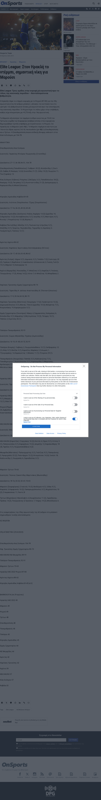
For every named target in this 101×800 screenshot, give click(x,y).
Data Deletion (39, 433)
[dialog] (50, 400)
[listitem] (50, 393)
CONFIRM (36, 426)
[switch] (75, 397)
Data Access (50, 433)
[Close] (85, 367)
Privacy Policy (61, 433)
